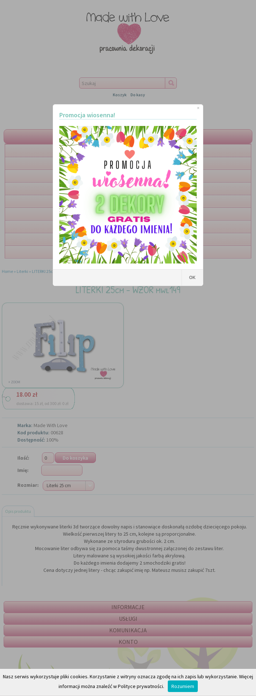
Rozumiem (182, 686)
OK (192, 277)
